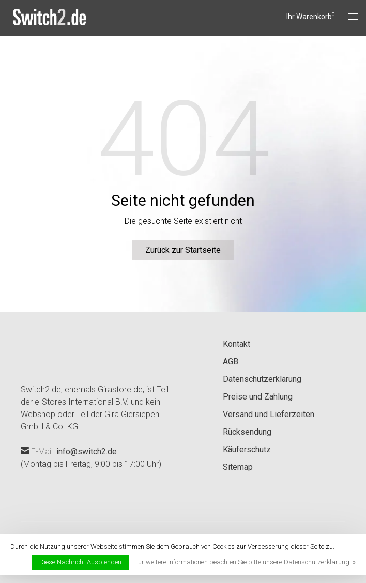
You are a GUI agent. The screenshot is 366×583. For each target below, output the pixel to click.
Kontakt (236, 344)
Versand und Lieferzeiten (268, 414)
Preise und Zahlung (258, 397)
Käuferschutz (247, 449)
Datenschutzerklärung (262, 379)
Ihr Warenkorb (310, 16)
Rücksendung (247, 432)
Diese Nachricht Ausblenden (80, 562)
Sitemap (238, 467)
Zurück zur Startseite (183, 250)
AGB (230, 361)
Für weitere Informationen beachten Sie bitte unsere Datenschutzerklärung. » (245, 562)
